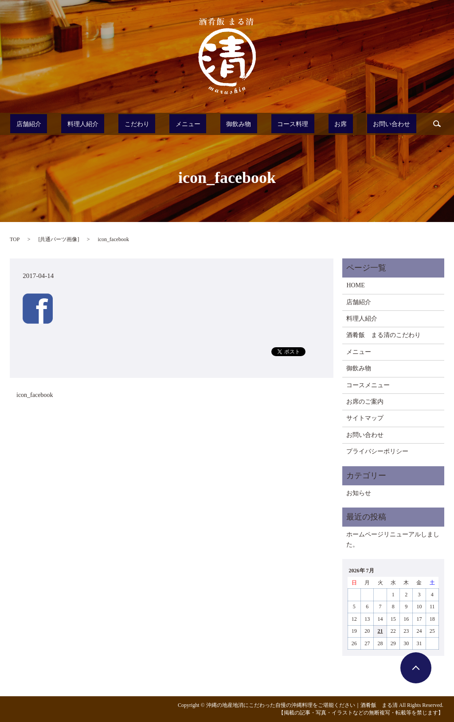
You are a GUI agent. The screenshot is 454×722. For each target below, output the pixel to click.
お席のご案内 (365, 401)
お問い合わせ (362, 123)
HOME (355, 285)
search (404, 124)
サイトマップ (365, 418)
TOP (15, 239)
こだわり (149, 123)
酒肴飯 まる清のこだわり (383, 335)
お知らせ (358, 493)
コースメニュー (368, 385)
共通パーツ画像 (58, 239)
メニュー (192, 123)
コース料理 (280, 123)
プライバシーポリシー (377, 451)
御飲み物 (234, 123)
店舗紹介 (57, 123)
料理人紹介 (103, 123)
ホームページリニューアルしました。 (392, 539)
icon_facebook (34, 395)
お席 (320, 123)
